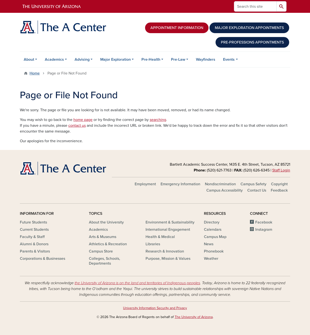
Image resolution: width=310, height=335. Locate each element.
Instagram (263, 229)
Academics (54, 59)
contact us (77, 125)
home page (83, 119)
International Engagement (168, 229)
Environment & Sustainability (170, 222)
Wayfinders (205, 59)
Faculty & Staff (32, 236)
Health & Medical (160, 236)
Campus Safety (253, 184)
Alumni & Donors (34, 244)
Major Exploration (115, 59)
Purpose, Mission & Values (168, 258)
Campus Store (101, 251)
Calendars (212, 229)
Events (229, 59)
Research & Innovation (165, 251)
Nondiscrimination (220, 184)
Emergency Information (180, 184)
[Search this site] (255, 6)
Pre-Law (178, 59)
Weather (211, 258)
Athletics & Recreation (108, 244)
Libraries (153, 244)
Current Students (34, 229)
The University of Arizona (194, 317)
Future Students (33, 222)
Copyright (279, 184)
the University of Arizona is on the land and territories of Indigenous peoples (137, 283)
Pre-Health (150, 59)
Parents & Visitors (35, 251)
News (208, 244)
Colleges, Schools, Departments (104, 261)
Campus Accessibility (224, 190)
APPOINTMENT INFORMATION (176, 27)
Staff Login (281, 170)
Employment (145, 184)
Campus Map (215, 236)
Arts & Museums (102, 236)
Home (35, 73)
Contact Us (256, 190)
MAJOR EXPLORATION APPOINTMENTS (249, 27)
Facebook (263, 222)
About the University (106, 222)
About (29, 59)
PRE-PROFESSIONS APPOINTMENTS (252, 42)
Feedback (279, 190)
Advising (82, 59)
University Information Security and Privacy (155, 308)
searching (158, 119)
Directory (211, 222)
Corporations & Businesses (42, 258)
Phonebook (214, 251)
